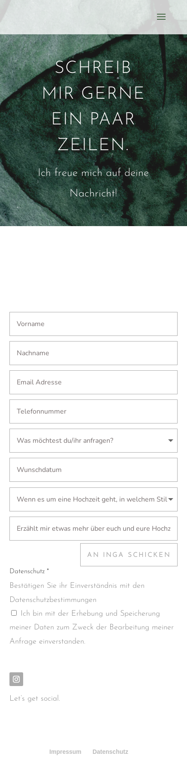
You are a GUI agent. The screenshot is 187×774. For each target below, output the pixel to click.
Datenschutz (110, 751)
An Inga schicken (129, 555)
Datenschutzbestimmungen (53, 600)
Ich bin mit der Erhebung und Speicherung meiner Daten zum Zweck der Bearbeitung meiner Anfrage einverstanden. (91, 628)
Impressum (65, 751)
